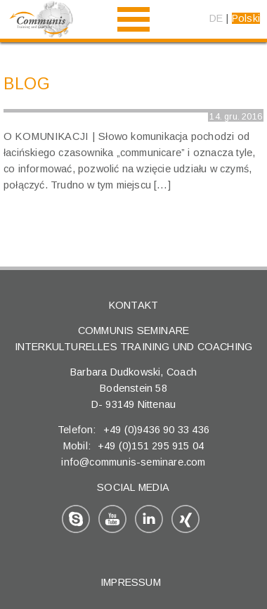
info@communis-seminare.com (133, 462)
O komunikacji (46, 136)
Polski (246, 18)
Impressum (130, 582)
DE (216, 18)
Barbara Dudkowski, (118, 372)
